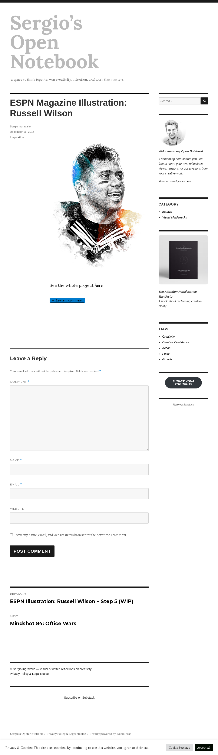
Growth (167, 359)
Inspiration (17, 137)
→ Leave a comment (67, 300)
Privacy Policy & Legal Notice (29, 673)
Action (166, 348)
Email (16, 484)
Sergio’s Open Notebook (54, 42)
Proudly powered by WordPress (110, 734)
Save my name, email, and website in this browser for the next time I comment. (71, 535)
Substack (188, 404)
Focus (166, 353)
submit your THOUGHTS (183, 383)
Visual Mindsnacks (174, 217)
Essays (167, 211)
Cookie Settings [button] (179, 747)
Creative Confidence (175, 342)
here (99, 285)
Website (17, 508)
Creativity (168, 336)
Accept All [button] (203, 747)
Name (16, 460)
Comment (19, 382)
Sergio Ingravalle (20, 126)
